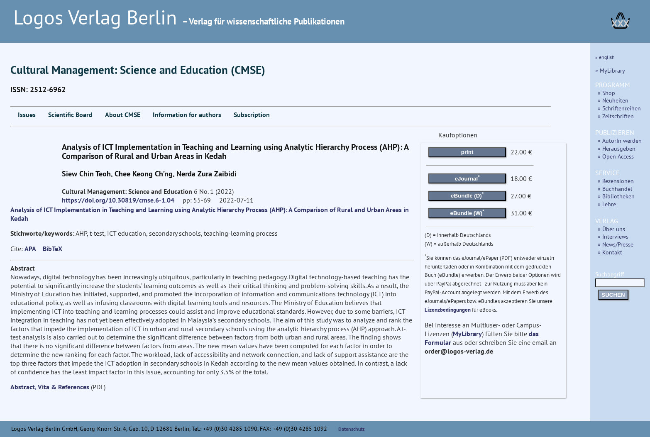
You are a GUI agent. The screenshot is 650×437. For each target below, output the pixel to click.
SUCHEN (613, 295)
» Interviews (613, 236)
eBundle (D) (467, 195)
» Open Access (616, 156)
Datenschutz (351, 429)
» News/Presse (615, 244)
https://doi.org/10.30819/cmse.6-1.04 (118, 200)
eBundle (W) (467, 212)
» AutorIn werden (620, 140)
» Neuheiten (613, 100)
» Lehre (607, 204)
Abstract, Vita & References (49, 387)
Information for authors (187, 114)
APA (30, 248)
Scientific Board (70, 114)
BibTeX (52, 248)
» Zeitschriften (616, 116)
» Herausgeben (616, 148)
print (467, 152)
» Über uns (611, 229)
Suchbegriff (620, 278)
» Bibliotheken (616, 196)
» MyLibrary (610, 70)
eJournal (467, 177)
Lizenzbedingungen (448, 309)
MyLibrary (467, 334)
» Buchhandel (615, 189)
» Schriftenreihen (619, 108)
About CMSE (122, 114)
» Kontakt (610, 252)
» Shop (606, 93)
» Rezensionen (616, 181)
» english (605, 57)
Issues (27, 114)
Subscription (252, 114)
